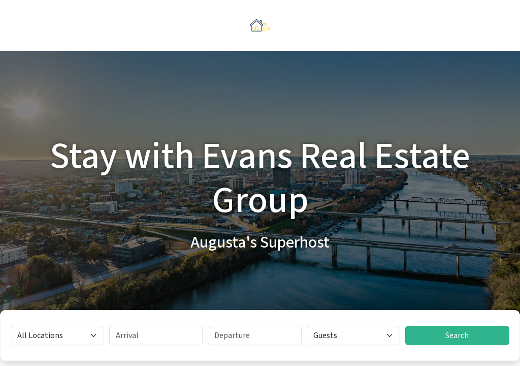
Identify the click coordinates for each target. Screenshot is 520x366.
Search (457, 335)
